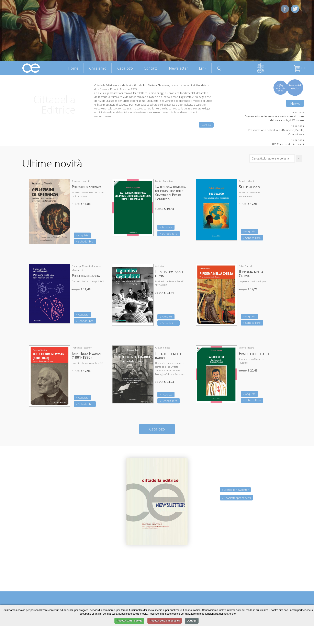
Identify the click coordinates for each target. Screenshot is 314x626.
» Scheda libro (84, 241)
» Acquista (82, 235)
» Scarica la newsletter (235, 490)
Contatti (151, 68)
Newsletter (178, 68)
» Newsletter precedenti (236, 498)
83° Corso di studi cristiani (288, 144)
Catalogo (125, 68)
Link (202, 68)
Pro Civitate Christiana (156, 85)
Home (73, 68)
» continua (206, 124)
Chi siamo (97, 68)
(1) (298, 68)
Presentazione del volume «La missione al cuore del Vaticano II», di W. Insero (274, 118)
